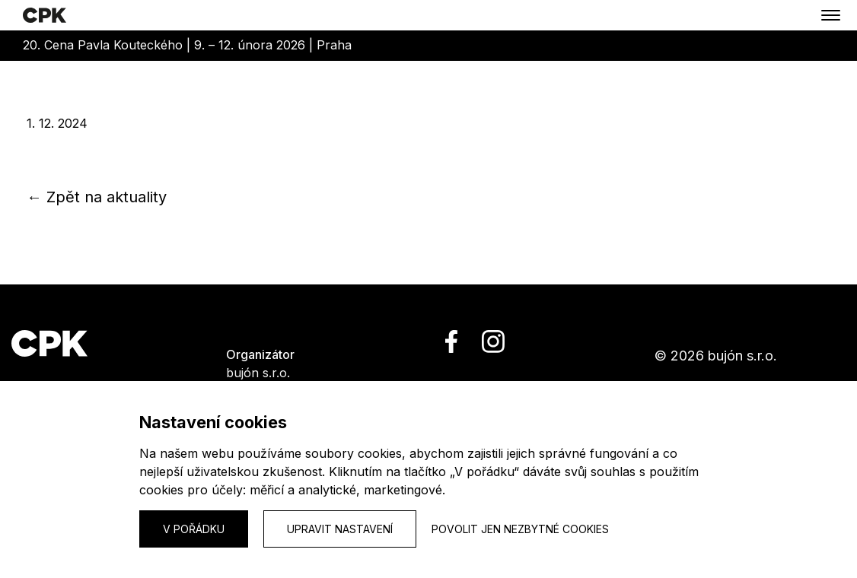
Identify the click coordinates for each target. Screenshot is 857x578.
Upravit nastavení (340, 528)
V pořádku (194, 528)
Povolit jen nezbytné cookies (520, 528)
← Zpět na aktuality (97, 197)
